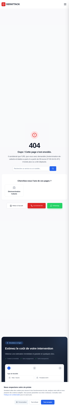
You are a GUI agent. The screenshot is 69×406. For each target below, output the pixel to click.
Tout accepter (47, 402)
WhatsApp (54, 206)
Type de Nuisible (12, 373)
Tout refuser (34, 402)
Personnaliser (21, 402)
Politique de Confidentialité (12, 395)
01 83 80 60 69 (36, 206)
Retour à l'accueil (16, 206)
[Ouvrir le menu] (65, 4)
